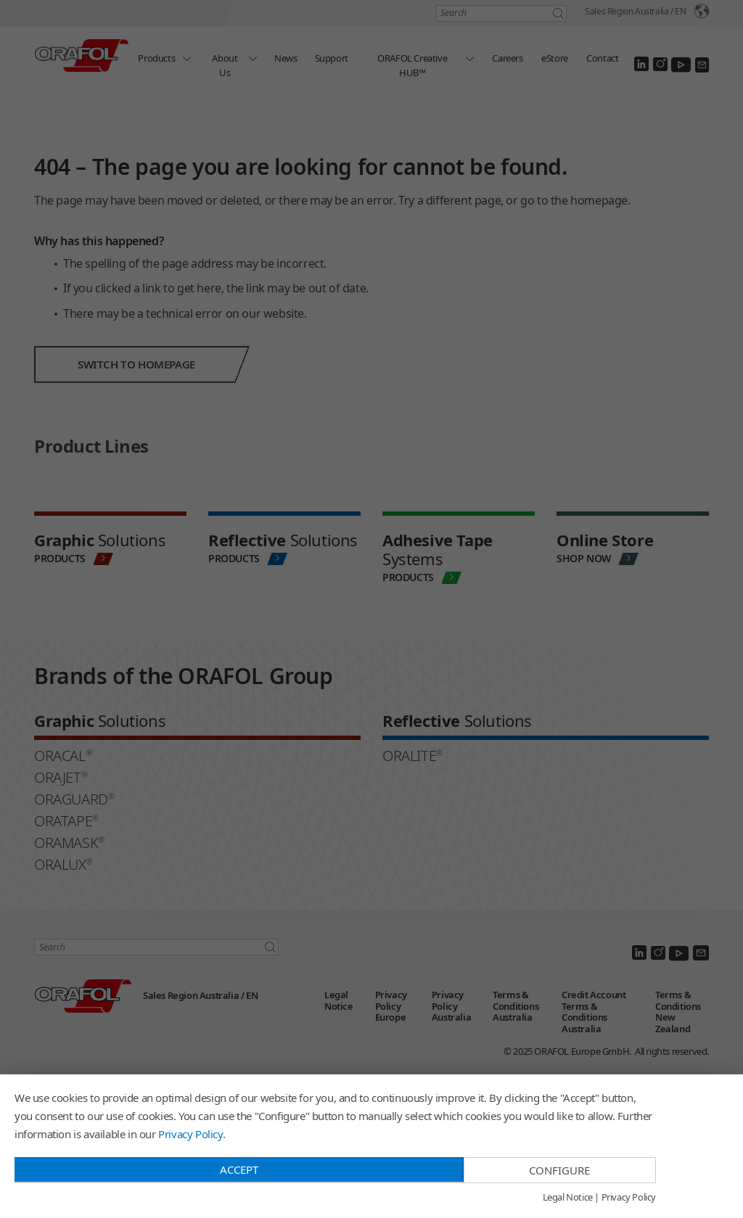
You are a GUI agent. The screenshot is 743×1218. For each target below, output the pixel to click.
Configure (559, 1170)
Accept (239, 1169)
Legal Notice (568, 1197)
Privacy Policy (190, 1134)
